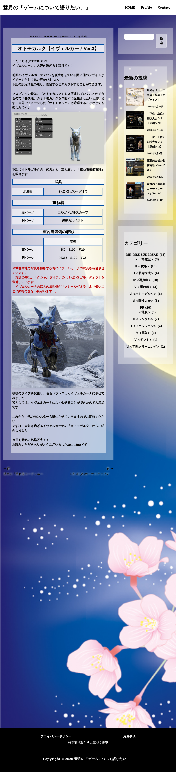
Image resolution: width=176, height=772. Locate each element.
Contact (164, 7)
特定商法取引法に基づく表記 (88, 743)
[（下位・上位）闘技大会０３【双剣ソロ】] (135, 153)
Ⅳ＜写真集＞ (142, 294)
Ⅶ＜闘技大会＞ (143, 315)
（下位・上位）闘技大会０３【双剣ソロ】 (155, 153)
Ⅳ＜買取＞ (143, 347)
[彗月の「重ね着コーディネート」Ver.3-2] (135, 205)
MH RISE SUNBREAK (41, 36)
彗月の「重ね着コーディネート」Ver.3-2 (156, 203)
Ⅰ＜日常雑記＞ (143, 273)
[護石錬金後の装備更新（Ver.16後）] (135, 181)
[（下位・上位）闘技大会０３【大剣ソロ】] (135, 125)
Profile (146, 7)
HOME (130, 7)
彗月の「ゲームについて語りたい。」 (46, 7)
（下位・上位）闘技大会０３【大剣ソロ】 (155, 125)
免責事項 (135, 737)
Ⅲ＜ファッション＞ (143, 340)
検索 (161, 41)
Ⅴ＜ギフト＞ (143, 354)
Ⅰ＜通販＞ (143, 326)
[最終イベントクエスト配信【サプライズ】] (135, 97)
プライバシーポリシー (51, 737)
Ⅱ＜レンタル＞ (143, 333)
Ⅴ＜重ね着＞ (143, 301)
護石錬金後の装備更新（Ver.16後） (155, 179)
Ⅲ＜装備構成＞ (143, 287)
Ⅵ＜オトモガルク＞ (63, 36)
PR (142, 322)
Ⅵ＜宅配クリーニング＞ (143, 361)
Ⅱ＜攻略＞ (142, 280)
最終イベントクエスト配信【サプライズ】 (155, 97)
